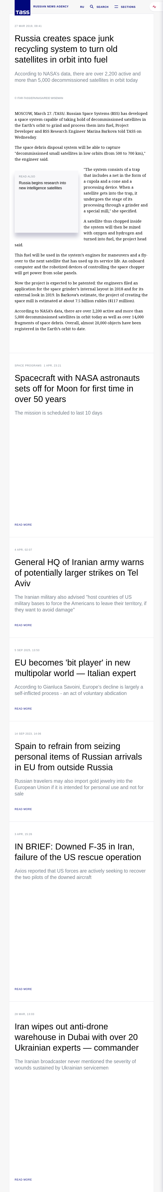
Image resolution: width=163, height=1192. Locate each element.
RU (82, 7)
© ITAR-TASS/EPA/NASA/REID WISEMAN (39, 98)
